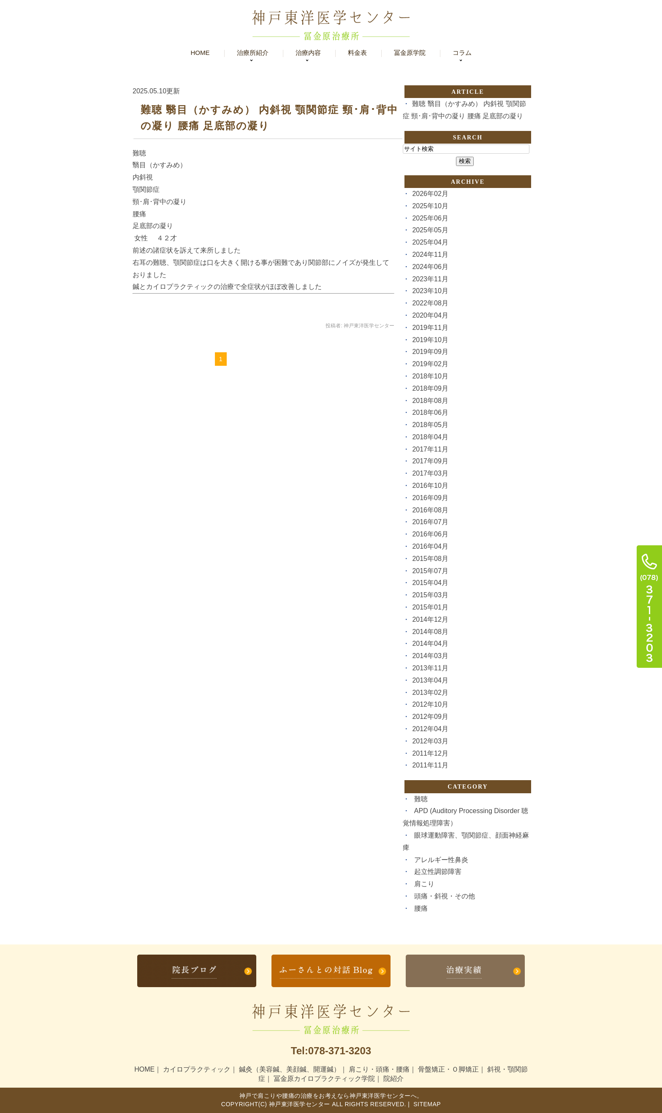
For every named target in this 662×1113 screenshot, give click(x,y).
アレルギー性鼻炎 (441, 859)
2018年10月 (430, 376)
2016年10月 (430, 485)
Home (200, 52)
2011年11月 (430, 765)
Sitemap (426, 1104)
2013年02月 (430, 692)
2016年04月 (430, 546)
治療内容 (308, 52)
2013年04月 (430, 680)
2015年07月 (430, 570)
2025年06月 (430, 218)
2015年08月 (430, 558)
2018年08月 (430, 400)
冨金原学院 (410, 52)
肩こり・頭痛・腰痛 (379, 1069)
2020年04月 (430, 315)
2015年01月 (430, 607)
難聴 (421, 799)
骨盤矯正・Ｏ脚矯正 (448, 1069)
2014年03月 (430, 655)
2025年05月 (430, 230)
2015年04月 (430, 582)
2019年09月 (430, 351)
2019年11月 (430, 327)
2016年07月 (430, 521)
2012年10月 (430, 704)
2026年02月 (430, 193)
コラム (462, 52)
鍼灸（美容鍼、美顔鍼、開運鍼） (289, 1069)
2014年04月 (430, 643)
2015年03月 (430, 595)
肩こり (424, 883)
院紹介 (393, 1078)
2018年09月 (430, 388)
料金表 (357, 52)
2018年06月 (430, 412)
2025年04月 (430, 242)
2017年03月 (430, 473)
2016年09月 (430, 497)
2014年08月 (430, 631)
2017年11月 (430, 449)
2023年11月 (430, 279)
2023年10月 (430, 290)
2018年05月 (430, 424)
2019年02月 (430, 363)
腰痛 (421, 908)
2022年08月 (430, 303)
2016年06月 (430, 534)
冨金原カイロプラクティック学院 (324, 1078)
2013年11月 (430, 668)
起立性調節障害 (437, 871)
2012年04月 (430, 728)
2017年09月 (430, 461)
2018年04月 (430, 437)
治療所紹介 (253, 52)
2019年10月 (430, 339)
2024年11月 (430, 254)
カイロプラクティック (197, 1069)
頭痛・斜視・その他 (444, 896)
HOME (144, 1069)
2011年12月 (430, 753)
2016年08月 (430, 510)
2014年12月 (430, 619)
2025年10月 (430, 206)
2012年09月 (430, 716)
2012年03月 (430, 741)
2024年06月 (430, 266)
